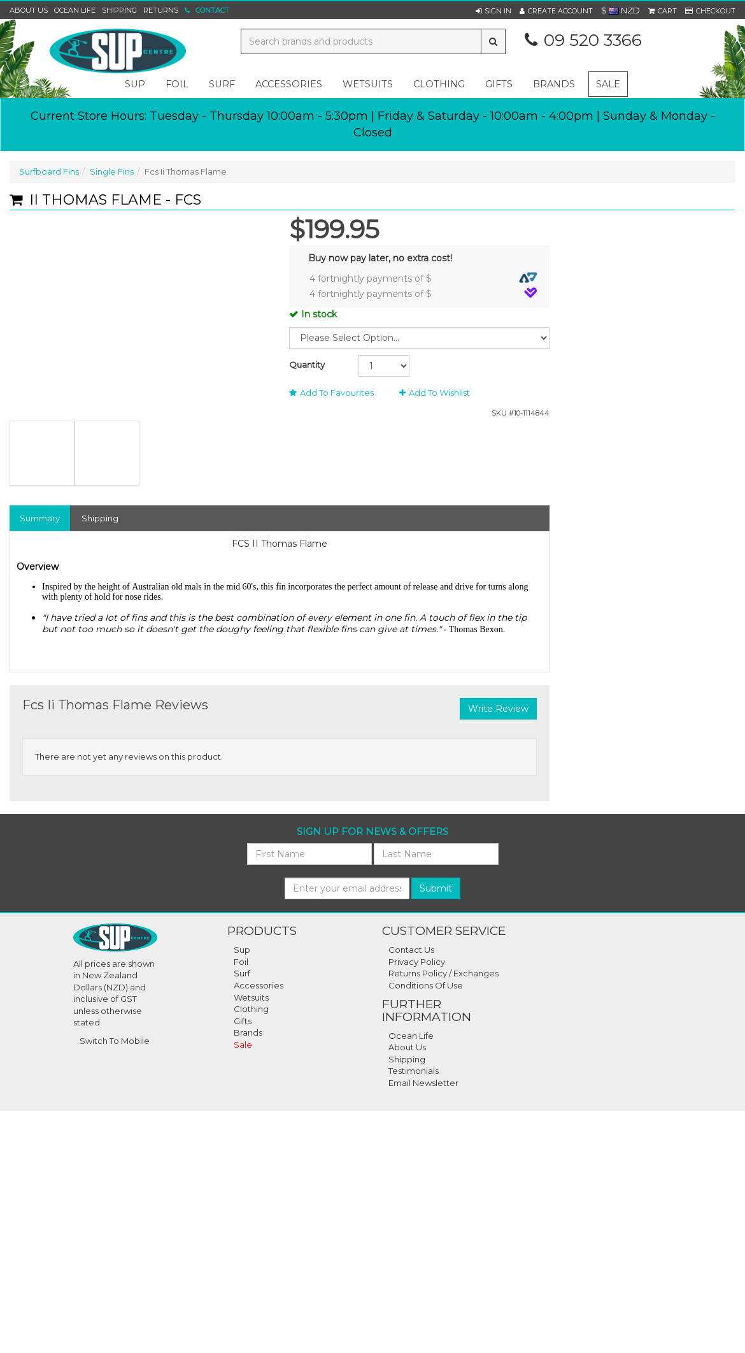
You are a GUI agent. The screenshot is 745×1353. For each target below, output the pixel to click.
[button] (493, 11)
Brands (554, 84)
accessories (288, 84)
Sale (608, 84)
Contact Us (411, 949)
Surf (242, 973)
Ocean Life (75, 10)
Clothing (251, 1009)
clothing (439, 84)
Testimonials (413, 1071)
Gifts (243, 1021)
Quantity (307, 364)
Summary (40, 518)
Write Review (498, 708)
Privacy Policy (416, 962)
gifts (499, 84)
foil (177, 84)
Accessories (258, 985)
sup (135, 84)
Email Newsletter (423, 1083)
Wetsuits (251, 997)
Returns (160, 10)
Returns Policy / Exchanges (443, 973)
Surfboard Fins (49, 171)
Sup (242, 949)
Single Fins (112, 171)
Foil (241, 962)
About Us (29, 10)
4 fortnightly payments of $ (423, 278)
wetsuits (368, 84)
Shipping (119, 10)
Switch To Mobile (115, 1041)
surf (222, 84)
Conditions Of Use (425, 985)
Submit (436, 888)
